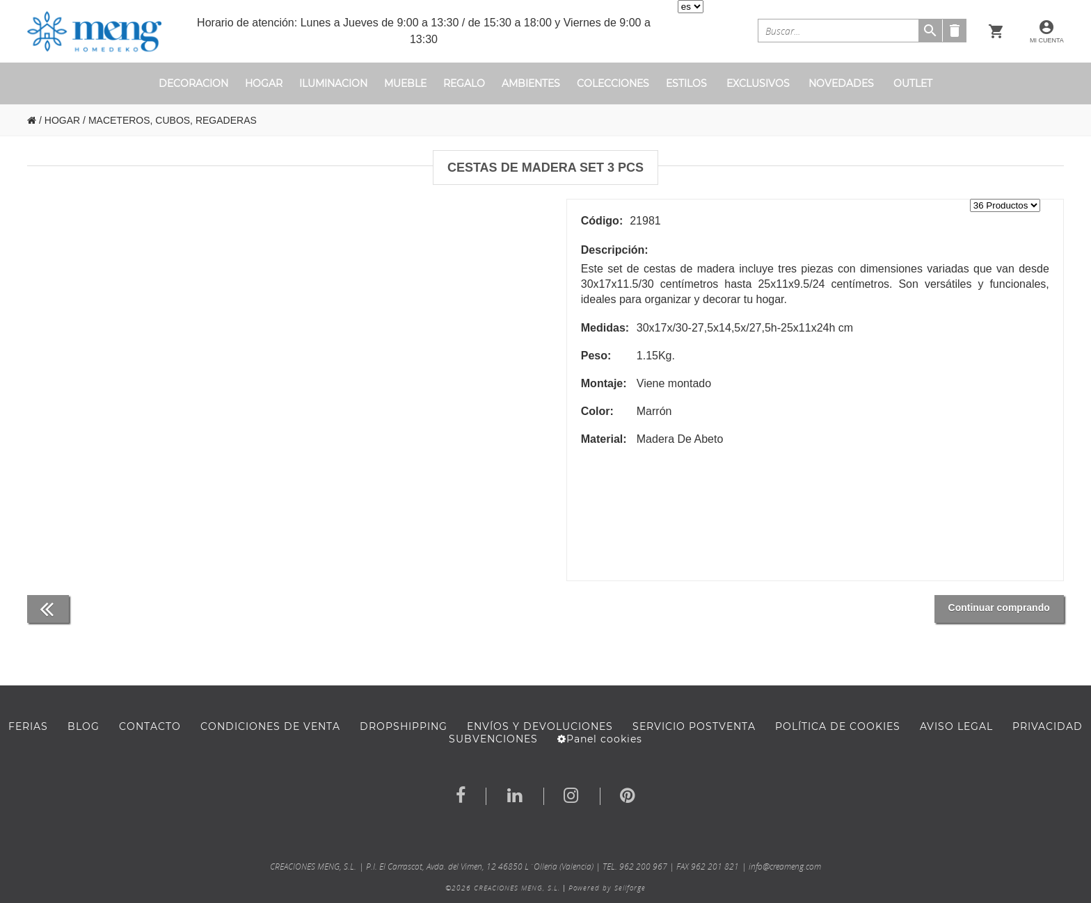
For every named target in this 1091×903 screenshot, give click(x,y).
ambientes (531, 83)
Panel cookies (599, 739)
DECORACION (193, 83)
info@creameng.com (785, 866)
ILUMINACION (333, 83)
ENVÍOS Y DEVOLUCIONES (540, 726)
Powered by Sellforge (607, 888)
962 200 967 (643, 866)
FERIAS (28, 726)
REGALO (464, 83)
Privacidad (1047, 726)
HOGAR (263, 83)
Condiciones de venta (270, 726)
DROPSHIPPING (403, 726)
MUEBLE (405, 83)
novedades (841, 83)
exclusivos (758, 83)
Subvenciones (493, 739)
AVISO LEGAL (956, 726)
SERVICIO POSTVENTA (694, 726)
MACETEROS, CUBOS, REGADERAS (172, 120)
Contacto (150, 726)
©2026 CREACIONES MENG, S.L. (502, 888)
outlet (912, 83)
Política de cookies (837, 726)
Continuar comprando (999, 607)
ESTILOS (686, 83)
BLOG (83, 726)
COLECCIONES (613, 83)
